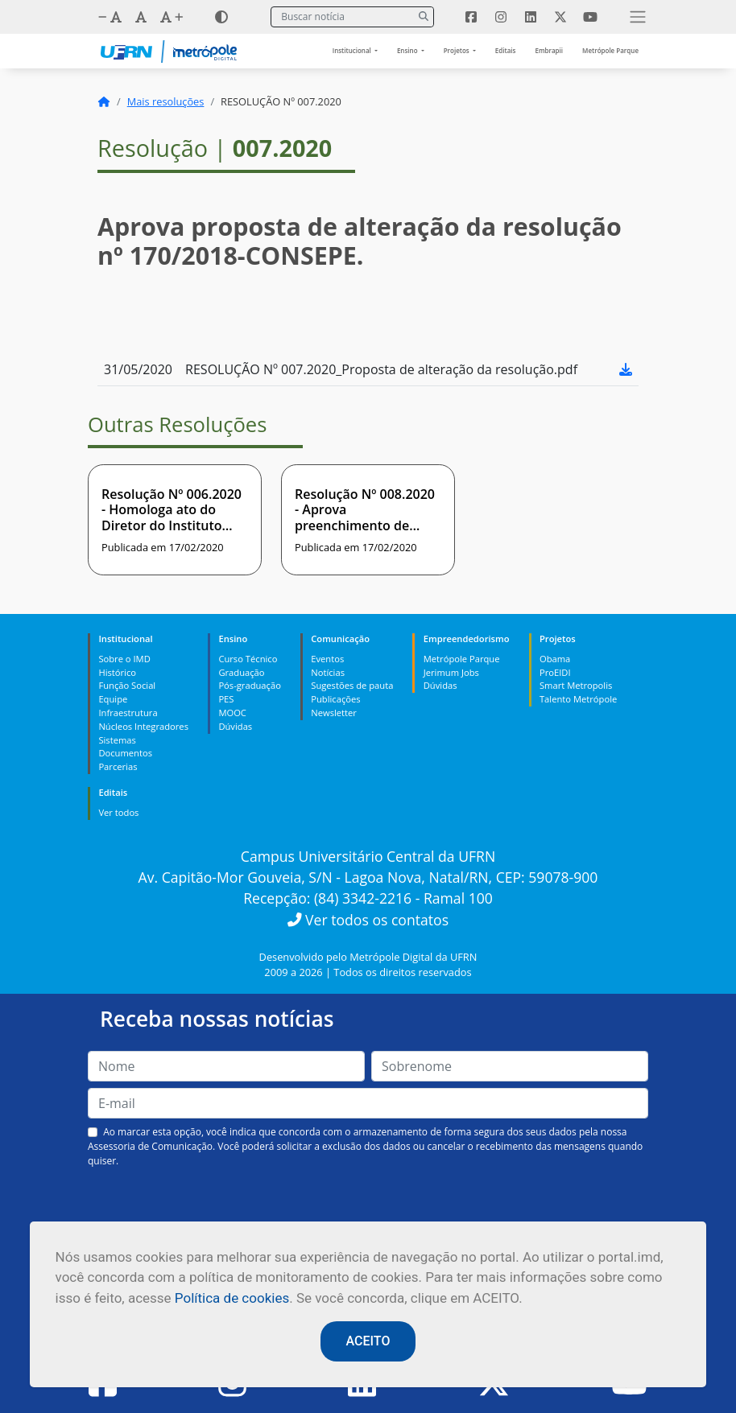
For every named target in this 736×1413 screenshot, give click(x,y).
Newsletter (334, 712)
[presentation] (368, 1206)
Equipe (112, 699)
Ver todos (118, 812)
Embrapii (549, 50)
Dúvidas (235, 726)
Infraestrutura (127, 712)
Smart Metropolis (576, 685)
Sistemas (116, 740)
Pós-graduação (249, 685)
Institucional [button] (353, 50)
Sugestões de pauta (352, 685)
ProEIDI (555, 672)
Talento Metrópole (578, 699)
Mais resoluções (166, 101)
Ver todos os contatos (368, 919)
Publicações (335, 699)
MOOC (232, 712)
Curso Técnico (247, 659)
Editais (505, 50)
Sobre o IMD (124, 659)
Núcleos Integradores (143, 726)
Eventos (327, 659)
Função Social (126, 685)
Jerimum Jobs (451, 672)
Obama (555, 659)
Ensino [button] (408, 50)
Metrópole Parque (610, 50)
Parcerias (117, 766)
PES (226, 699)
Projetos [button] (457, 50)
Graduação (241, 672)
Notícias (328, 672)
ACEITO (368, 1341)
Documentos (125, 753)
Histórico (117, 672)
